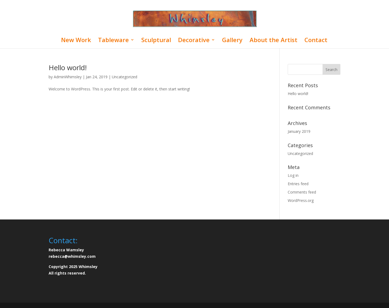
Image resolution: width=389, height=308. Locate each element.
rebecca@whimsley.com (72, 256)
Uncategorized (124, 76)
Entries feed (298, 183)
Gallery (232, 41)
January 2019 (299, 131)
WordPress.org (301, 200)
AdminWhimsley (68, 76)
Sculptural (156, 41)
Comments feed (302, 192)
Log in (293, 175)
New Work (76, 41)
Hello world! (68, 67)
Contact (315, 41)
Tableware (113, 41)
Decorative (194, 41)
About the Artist (273, 41)
